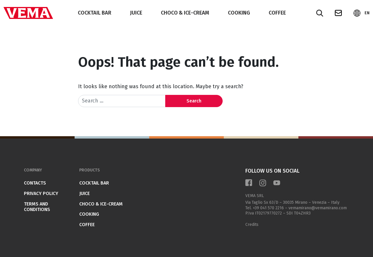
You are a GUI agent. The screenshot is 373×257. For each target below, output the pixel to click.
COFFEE (277, 13)
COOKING (239, 13)
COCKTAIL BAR (94, 13)
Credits (251, 224)
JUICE (136, 13)
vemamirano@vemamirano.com (317, 207)
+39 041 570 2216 (268, 207)
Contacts (35, 183)
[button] (361, 13)
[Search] (319, 13)
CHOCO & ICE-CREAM (185, 13)
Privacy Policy (41, 193)
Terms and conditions (37, 206)
